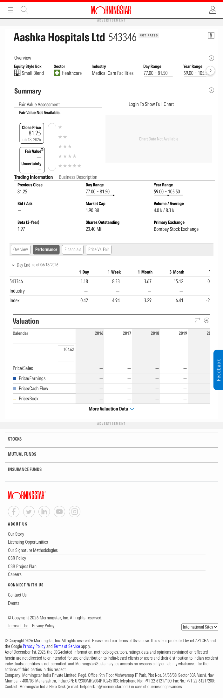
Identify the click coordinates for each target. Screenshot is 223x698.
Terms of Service (67, 646)
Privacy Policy (43, 626)
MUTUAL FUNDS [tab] (18, 454)
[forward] (210, 70)
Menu (10, 10)
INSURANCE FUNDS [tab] (21, 470)
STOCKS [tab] (11, 439)
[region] (110, 287)
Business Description (78, 177)
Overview (20, 249)
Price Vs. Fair (98, 249)
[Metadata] (211, 90)
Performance (46, 249)
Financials (72, 249)
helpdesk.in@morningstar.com (104, 686)
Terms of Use (18, 626)
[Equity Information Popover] (211, 35)
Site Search (24, 9)
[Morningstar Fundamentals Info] (211, 58)
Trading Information (34, 177)
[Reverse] (198, 321)
